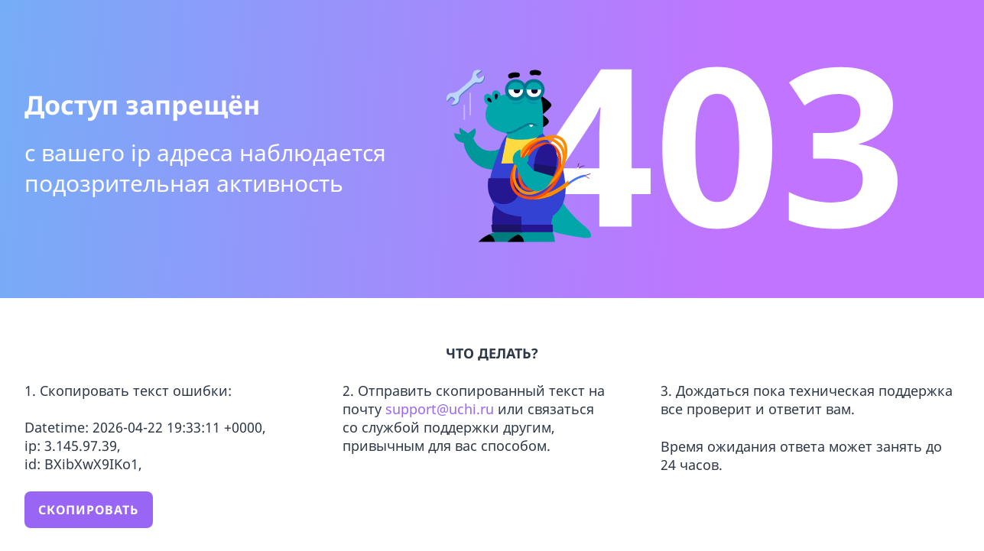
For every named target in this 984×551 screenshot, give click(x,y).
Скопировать (88, 509)
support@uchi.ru (441, 409)
